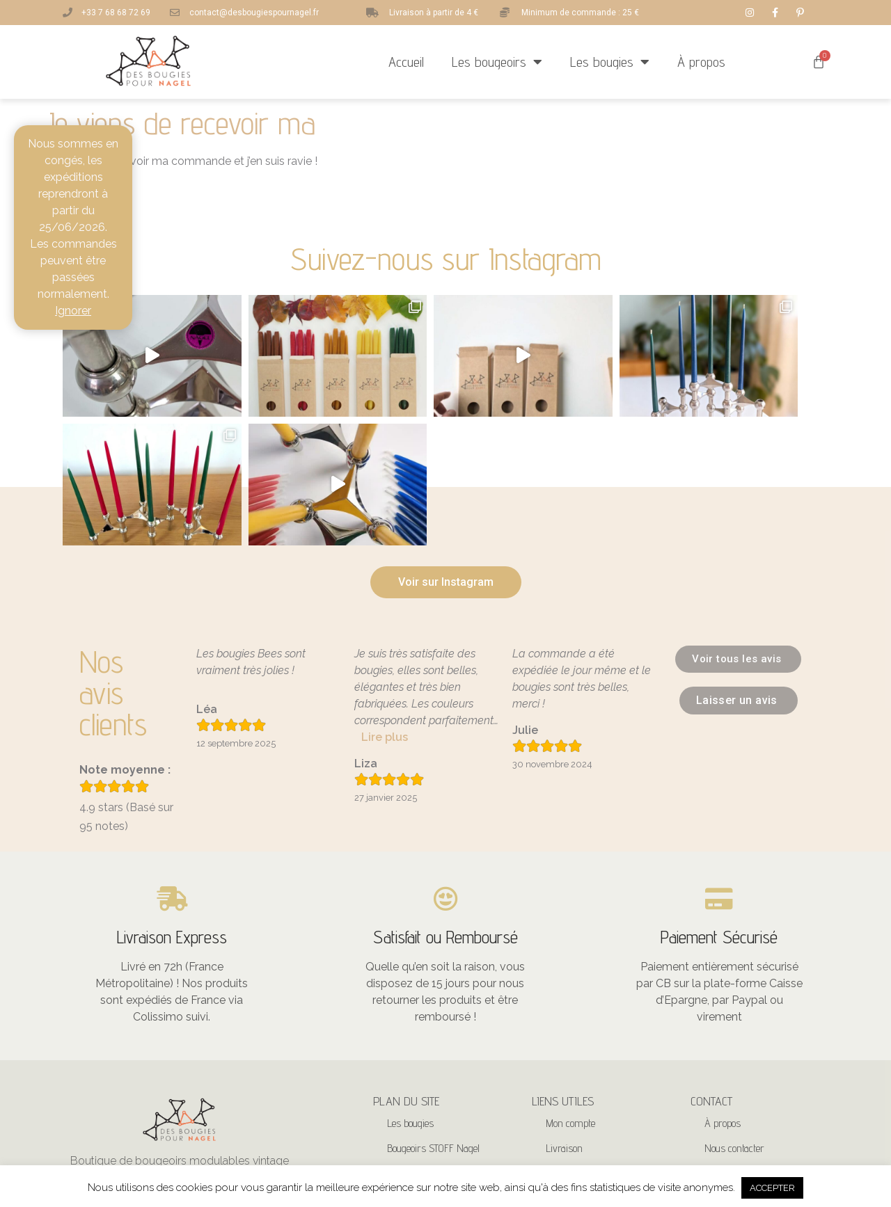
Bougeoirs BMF (417, 1073)
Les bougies (609, 62)
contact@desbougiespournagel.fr (768, 1049)
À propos (701, 62)
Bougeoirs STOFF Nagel (433, 1023)
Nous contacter (734, 1023)
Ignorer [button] (73, 310)
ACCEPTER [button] (772, 1188)
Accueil (406, 62)
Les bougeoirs (497, 62)
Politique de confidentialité (596, 1048)
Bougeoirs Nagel (419, 1048)
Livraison (564, 1023)
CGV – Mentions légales (591, 1073)
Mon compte (570, 998)
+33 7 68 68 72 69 (740, 1076)
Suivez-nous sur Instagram (445, 258)
